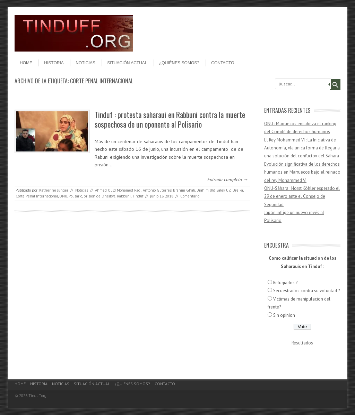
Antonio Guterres (157, 190)
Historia (53, 63)
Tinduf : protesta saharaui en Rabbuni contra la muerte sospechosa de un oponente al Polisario (170, 119)
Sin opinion (284, 315)
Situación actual (127, 63)
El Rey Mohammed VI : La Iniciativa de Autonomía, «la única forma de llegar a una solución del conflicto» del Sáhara (302, 148)
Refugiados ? (285, 283)
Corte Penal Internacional (37, 196)
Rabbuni (124, 196)
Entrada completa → (227, 179)
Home (26, 63)
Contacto (222, 63)
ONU (63, 196)
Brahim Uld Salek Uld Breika (220, 190)
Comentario (189, 196)
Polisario (75, 196)
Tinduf (137, 196)
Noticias (85, 63)
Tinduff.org (37, 395)
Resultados (302, 343)
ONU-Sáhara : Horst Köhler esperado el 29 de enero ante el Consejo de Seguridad (302, 196)
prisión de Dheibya (99, 196)
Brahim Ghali (184, 190)
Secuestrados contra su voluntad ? (306, 291)
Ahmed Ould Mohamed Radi (118, 190)
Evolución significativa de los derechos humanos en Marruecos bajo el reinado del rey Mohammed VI (302, 172)
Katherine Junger (53, 190)
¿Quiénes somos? (179, 63)
